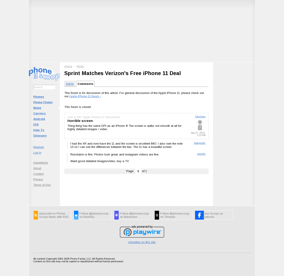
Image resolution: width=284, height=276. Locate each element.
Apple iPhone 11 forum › (85, 96)
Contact (38, 173)
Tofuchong (200, 116)
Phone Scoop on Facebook (212, 215)
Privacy (38, 179)
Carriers (39, 113)
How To (38, 130)
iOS (36, 124)
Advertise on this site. (142, 242)
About (37, 168)
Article (70, 83)
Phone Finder (43, 102)
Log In (37, 152)
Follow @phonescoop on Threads (174, 215)
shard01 (201, 154)
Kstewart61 (200, 143)
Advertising (40, 162)
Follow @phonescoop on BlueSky (93, 215)
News (37, 107)
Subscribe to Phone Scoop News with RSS (54, 215)
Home (68, 66)
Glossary (40, 135)
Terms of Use (42, 185)
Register (38, 147)
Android (39, 119)
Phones (38, 96)
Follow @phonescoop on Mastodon (134, 215)
